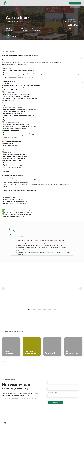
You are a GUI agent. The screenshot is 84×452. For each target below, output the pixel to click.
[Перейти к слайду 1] (28, 309)
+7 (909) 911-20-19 (11, 437)
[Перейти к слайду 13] (43, 309)
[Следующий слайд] (80, 288)
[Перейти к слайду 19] (50, 309)
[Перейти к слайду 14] (44, 309)
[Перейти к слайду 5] (33, 309)
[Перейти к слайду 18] (49, 309)
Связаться (55, 402)
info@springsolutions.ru (29, 434)
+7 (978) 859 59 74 (75, 4)
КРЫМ (66, 4)
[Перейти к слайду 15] (45, 309)
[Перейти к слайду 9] (38, 309)
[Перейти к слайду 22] (54, 309)
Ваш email (50, 386)
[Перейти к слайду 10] (39, 309)
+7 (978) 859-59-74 (11, 434)
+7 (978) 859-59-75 (11, 436)
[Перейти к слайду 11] (40, 309)
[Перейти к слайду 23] (55, 309)
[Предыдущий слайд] (3, 288)
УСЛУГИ (54, 4)
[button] (8, 35)
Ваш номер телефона (53, 392)
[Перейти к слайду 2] (29, 309)
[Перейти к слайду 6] (34, 309)
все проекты (9, 362)
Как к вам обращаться (53, 379)
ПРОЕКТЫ (60, 4)
